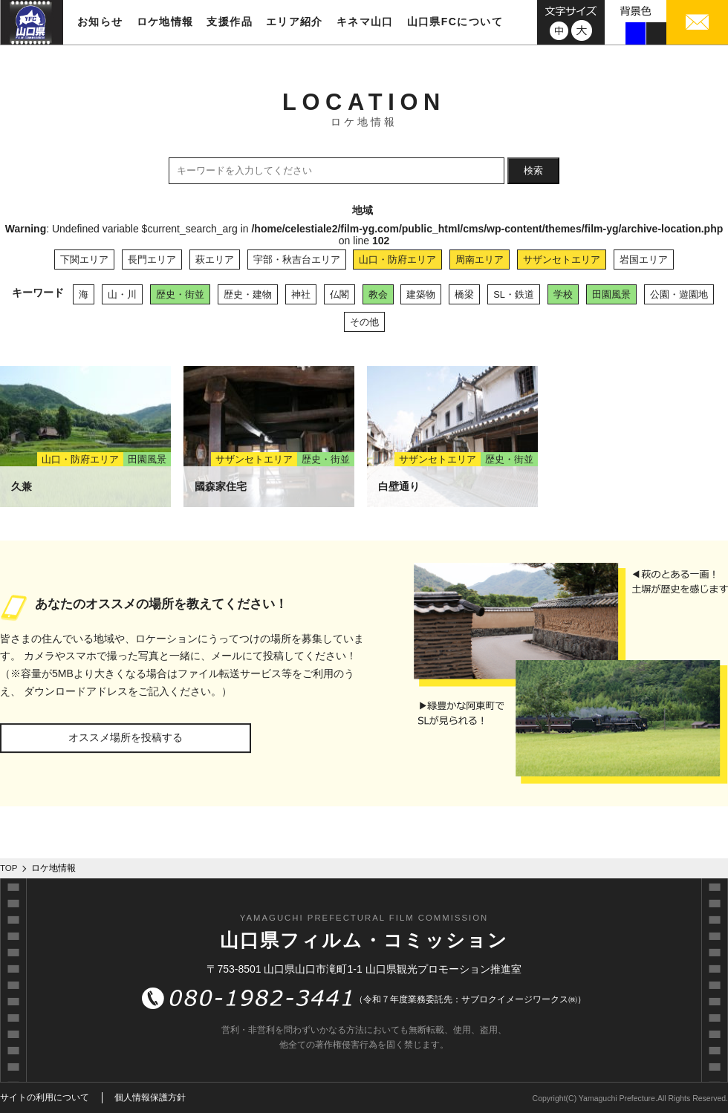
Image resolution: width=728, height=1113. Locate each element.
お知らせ (100, 21)
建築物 (420, 294)
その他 (364, 321)
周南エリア (479, 259)
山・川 (122, 294)
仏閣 (339, 294)
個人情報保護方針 (150, 1097)
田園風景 (611, 294)
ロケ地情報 (165, 21)
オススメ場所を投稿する (125, 737)
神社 (301, 294)
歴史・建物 (248, 294)
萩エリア (214, 259)
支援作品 (230, 21)
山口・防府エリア (397, 259)
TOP (9, 868)
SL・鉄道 (513, 294)
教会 (378, 294)
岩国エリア (644, 259)
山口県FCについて (455, 21)
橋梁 (464, 294)
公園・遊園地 (679, 294)
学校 (563, 294)
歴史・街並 (180, 294)
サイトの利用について (44, 1097)
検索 (533, 170)
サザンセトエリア (561, 259)
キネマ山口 (365, 21)
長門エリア (152, 259)
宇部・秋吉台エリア (296, 259)
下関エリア (84, 259)
